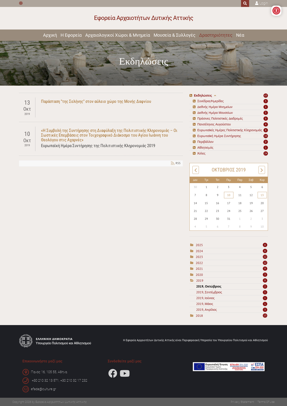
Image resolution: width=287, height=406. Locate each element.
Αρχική (50, 35)
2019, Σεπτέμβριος (231, 292)
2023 (199, 257)
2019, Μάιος (231, 304)
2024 (199, 251)
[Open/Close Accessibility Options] (276, 11)
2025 (199, 245)
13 (262, 195)
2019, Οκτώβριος (231, 286)
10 (265, 135)
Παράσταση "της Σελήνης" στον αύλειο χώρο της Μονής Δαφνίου (96, 101)
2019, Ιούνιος (231, 298)
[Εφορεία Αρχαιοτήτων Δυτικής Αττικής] (143, 18)
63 (265, 95)
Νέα (240, 35)
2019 (199, 281)
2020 (199, 275)
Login (263, 3)
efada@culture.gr (43, 389)
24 (265, 153)
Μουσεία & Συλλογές (175, 35)
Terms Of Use (266, 401)
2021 (199, 269)
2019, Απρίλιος (231, 310)
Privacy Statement (242, 401)
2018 (199, 316)
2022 (199, 263)
